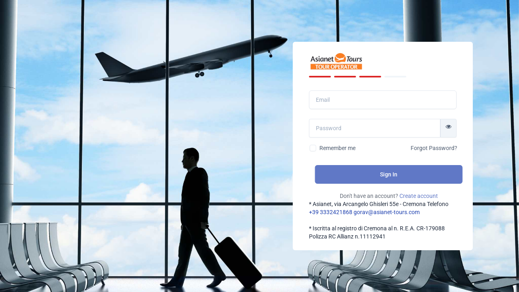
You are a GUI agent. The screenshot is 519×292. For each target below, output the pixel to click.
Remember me (350, 148)
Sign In (402, 174)
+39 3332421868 (330, 212)
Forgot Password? (446, 148)
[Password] (379, 128)
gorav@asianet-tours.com (387, 212)
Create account (431, 196)
